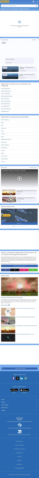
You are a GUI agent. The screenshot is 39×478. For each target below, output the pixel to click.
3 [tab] (17, 226)
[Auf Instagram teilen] (24, 270)
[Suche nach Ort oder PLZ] (19, 6)
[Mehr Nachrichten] (34, 167)
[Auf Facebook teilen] (5, 270)
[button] (19, 399)
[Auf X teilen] (14, 270)
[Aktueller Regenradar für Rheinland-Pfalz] (4, 148)
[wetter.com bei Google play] (14, 391)
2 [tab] (15, 226)
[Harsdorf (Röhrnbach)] (19, 106)
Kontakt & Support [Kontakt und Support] (19, 452)
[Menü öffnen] (37, 1)
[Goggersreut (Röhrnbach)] (19, 91)
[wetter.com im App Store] (24, 391)
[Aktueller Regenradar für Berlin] (2, 125)
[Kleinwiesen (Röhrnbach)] (19, 101)
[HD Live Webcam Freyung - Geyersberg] (19, 51)
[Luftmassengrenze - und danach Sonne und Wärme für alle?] (19, 329)
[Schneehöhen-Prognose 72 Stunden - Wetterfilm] (19, 178)
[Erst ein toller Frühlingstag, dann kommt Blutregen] (19, 320)
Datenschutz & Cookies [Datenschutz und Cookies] (19, 445)
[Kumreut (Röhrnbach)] (19, 99)
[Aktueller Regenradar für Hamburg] (3, 134)
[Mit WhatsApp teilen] (33, 270)
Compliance (19, 460)
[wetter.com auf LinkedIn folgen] (21, 378)
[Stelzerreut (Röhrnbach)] (19, 93)
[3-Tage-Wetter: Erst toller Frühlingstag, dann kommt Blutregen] (19, 199)
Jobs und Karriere (19, 441)
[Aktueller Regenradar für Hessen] (2, 136)
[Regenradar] (19, 217)
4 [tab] (19, 226)
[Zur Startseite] (5, 1)
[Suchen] (36, 6)
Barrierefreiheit (19, 464)
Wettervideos (4, 407)
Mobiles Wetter (5, 405)
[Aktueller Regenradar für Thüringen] (3, 162)
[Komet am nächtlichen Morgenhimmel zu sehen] (19, 338)
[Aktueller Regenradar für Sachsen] (2, 153)
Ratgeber (3, 410)
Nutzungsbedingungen (19, 468)
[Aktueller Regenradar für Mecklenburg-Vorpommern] (6, 139)
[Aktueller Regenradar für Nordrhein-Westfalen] (5, 145)
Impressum (19, 456)
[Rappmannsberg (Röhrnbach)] (19, 96)
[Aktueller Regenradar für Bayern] (2, 122)
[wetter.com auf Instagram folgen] (25, 378)
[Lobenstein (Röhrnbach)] (19, 88)
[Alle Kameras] (35, 39)
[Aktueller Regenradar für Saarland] (2, 150)
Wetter (2, 399)
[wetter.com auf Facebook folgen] (13, 378)
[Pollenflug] (33, 2)
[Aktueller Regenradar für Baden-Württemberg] (5, 120)
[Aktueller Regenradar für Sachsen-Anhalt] (4, 156)
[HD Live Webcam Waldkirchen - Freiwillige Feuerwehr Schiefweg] (19, 69)
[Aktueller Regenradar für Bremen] (2, 131)
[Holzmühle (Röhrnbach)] (19, 104)
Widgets (3, 402)
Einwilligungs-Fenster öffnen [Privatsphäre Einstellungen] (19, 449)
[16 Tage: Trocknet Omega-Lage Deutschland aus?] (19, 312)
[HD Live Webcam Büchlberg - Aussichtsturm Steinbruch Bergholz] (19, 76)
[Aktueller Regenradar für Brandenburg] (3, 128)
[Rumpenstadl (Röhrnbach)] (19, 109)
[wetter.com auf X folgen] (17, 378)
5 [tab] (21, 226)
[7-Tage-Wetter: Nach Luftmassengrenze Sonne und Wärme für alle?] (19, 192)
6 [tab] (23, 226)
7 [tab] (25, 226)
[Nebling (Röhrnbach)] (19, 111)
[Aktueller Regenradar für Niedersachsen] (4, 142)
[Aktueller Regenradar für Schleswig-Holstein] (4, 159)
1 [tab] (13, 226)
